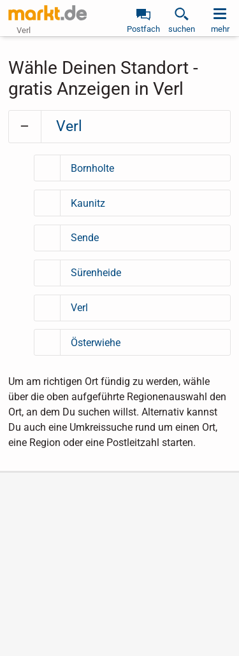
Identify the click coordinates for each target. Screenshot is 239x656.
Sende (85, 238)
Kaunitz (88, 203)
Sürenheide (96, 273)
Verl (69, 126)
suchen (181, 29)
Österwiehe (95, 343)
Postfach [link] (143, 29)
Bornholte (92, 168)
